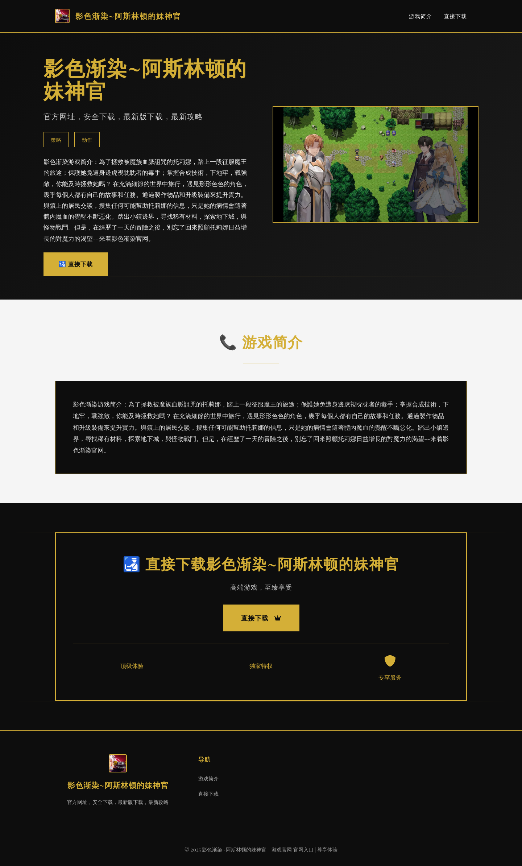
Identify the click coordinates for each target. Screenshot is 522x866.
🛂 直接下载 (76, 264)
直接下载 (455, 16)
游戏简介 (420, 16)
